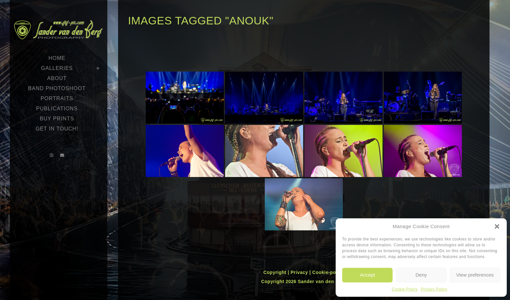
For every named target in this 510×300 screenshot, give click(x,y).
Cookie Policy (405, 289)
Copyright (275, 272)
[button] (497, 226)
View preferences (475, 275)
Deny (421, 275)
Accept (367, 275)
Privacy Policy (434, 289)
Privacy (299, 272)
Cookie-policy (328, 272)
